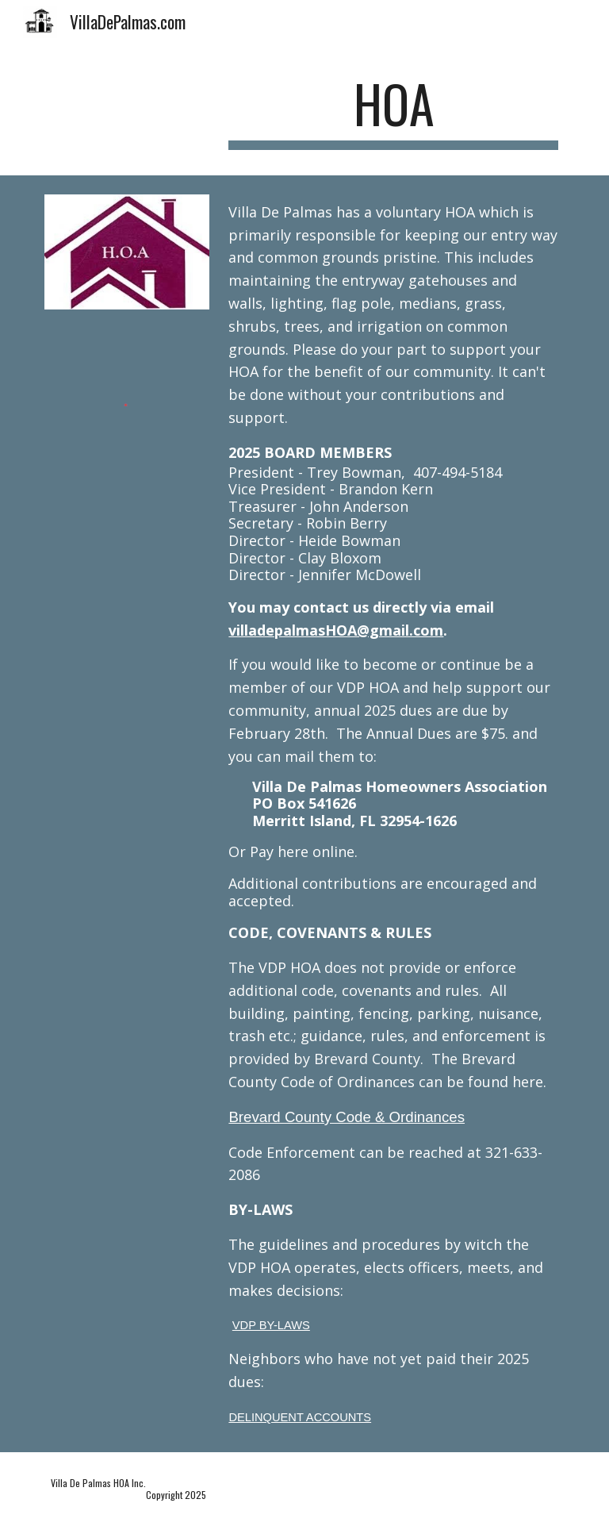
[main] (393, 111)
